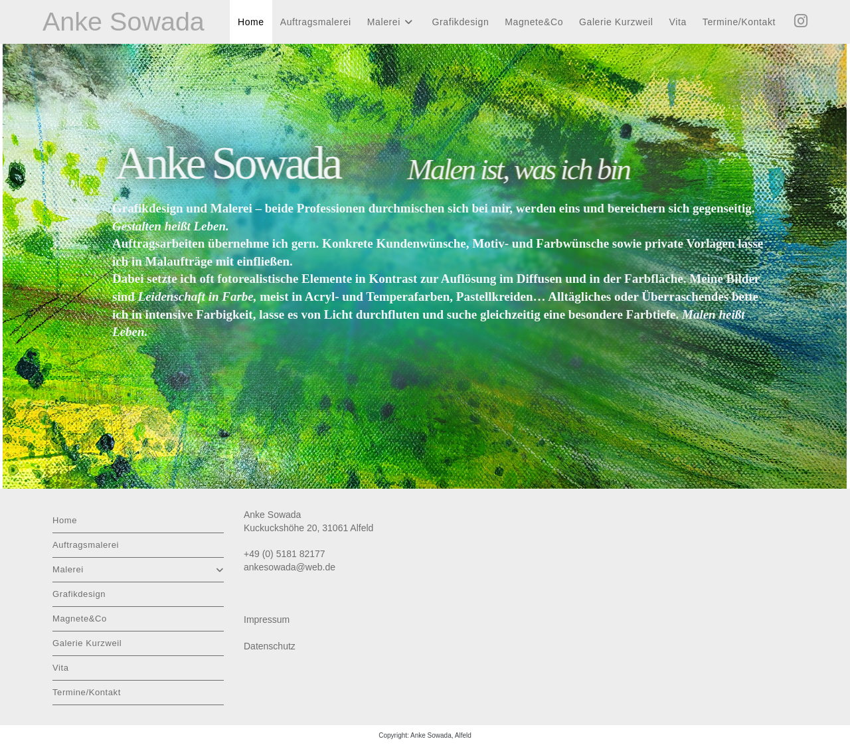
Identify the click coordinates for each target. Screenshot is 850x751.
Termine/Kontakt (86, 692)
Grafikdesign (79, 594)
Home (64, 520)
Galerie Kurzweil (87, 643)
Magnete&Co (79, 619)
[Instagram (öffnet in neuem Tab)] (801, 21)
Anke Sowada (124, 22)
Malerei (138, 569)
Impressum (267, 619)
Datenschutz (270, 646)
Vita (60, 668)
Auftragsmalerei (85, 545)
